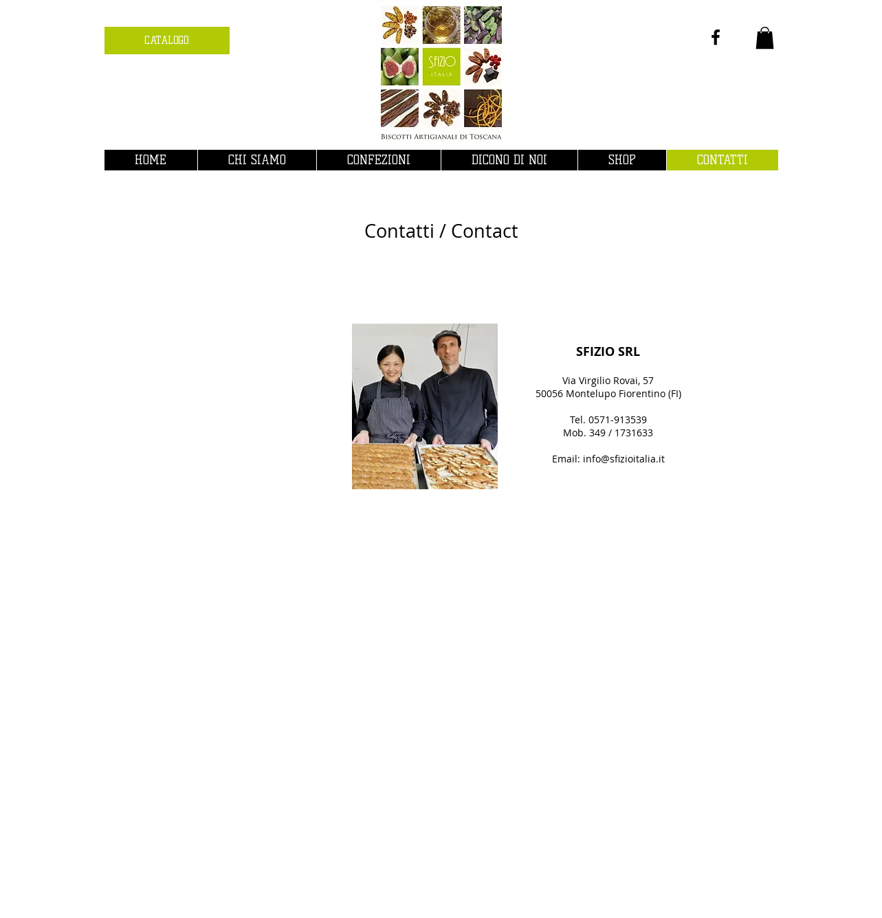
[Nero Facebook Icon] (715, 37)
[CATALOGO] (167, 40)
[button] (765, 38)
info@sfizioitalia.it (624, 458)
